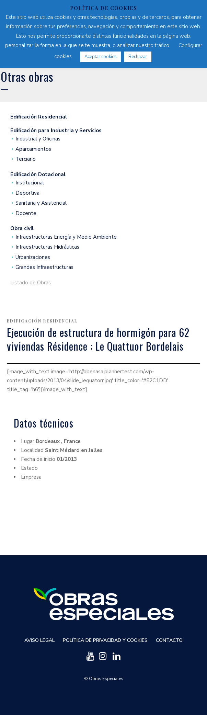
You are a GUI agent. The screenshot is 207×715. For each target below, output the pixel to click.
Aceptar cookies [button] (100, 57)
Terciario (25, 159)
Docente (25, 213)
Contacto (169, 640)
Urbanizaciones (32, 257)
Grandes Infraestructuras (44, 267)
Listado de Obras (30, 283)
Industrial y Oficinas (37, 139)
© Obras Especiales (103, 678)
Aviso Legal (39, 640)
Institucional (29, 183)
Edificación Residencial (42, 321)
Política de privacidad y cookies (105, 640)
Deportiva (27, 193)
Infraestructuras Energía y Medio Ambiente (66, 237)
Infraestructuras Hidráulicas (47, 247)
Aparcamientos (33, 149)
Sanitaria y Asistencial (41, 203)
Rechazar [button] (137, 57)
